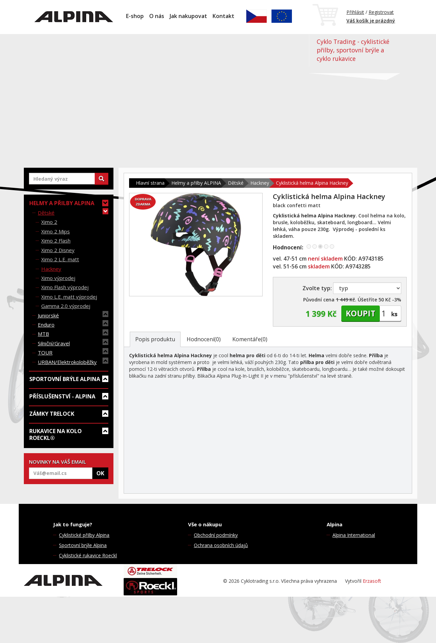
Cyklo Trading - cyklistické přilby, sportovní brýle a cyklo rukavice (353, 50)
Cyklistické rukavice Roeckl (88, 555)
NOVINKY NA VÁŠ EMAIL (57, 461)
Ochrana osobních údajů (221, 545)
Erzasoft (372, 581)
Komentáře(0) (249, 339)
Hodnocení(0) (204, 339)
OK (100, 473)
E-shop (135, 16)
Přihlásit (355, 12)
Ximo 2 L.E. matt (60, 259)
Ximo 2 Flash (56, 240)
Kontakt (223, 16)
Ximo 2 (49, 221)
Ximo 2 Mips (55, 231)
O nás (156, 16)
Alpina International (353, 535)
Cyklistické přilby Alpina (84, 535)
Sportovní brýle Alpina (83, 545)
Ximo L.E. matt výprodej (69, 296)
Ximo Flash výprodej (65, 287)
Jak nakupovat (188, 16)
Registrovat (381, 12)
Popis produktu (155, 339)
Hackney (51, 268)
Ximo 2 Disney (58, 250)
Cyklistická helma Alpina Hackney (312, 183)
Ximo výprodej (58, 278)
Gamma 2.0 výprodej (65, 305)
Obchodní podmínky (216, 535)
